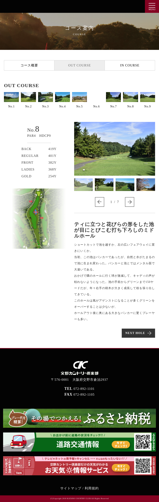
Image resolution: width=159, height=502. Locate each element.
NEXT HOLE (135, 333)
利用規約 (92, 488)
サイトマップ (70, 488)
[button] (99, 202)
